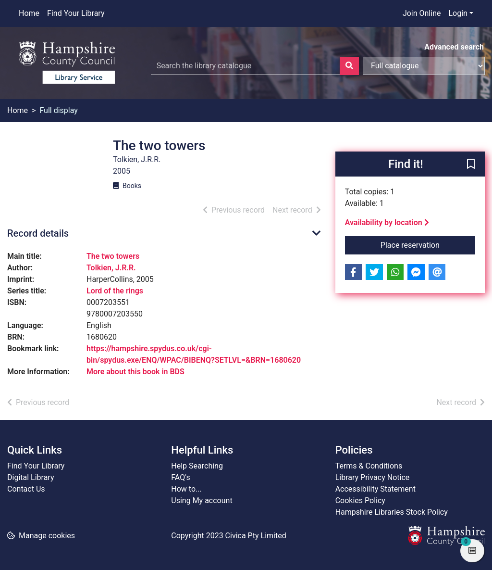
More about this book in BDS (135, 371)
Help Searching (197, 465)
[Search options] (424, 66)
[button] (471, 164)
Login (457, 13)
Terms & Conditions (369, 465)
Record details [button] (38, 233)
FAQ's (180, 477)
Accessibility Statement (375, 489)
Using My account (201, 500)
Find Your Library (75, 13)
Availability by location (387, 222)
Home (29, 13)
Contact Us (26, 489)
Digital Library (30, 477)
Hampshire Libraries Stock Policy (391, 512)
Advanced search (454, 46)
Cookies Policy (360, 500)
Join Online (422, 13)
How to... (186, 489)
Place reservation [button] (428, 244)
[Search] (349, 66)
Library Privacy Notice (372, 477)
